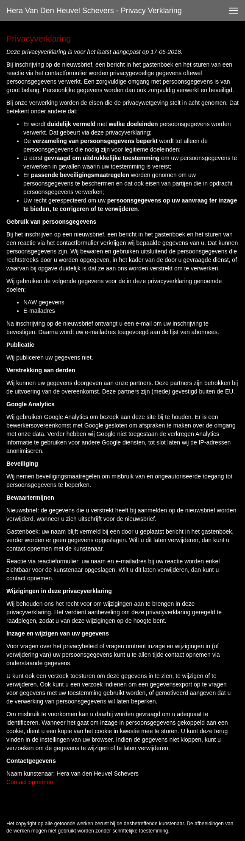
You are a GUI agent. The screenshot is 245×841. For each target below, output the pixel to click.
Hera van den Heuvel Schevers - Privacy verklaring (94, 10)
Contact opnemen (29, 782)
